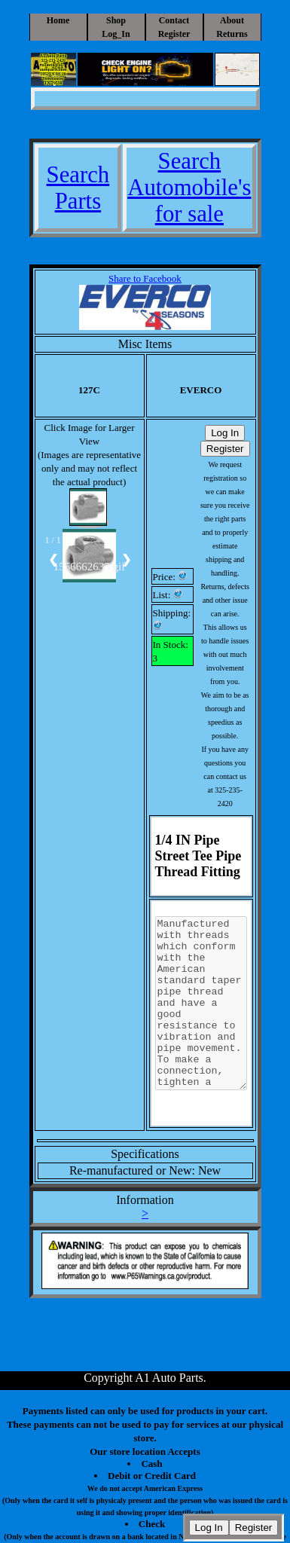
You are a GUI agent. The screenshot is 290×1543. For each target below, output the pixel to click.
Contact (174, 20)
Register (174, 34)
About (232, 20)
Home (58, 20)
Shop (116, 20)
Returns (231, 34)
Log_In (116, 34)
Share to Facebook (145, 278)
